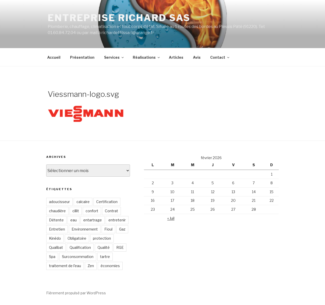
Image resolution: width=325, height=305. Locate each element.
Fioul (108, 229)
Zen (91, 266)
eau (73, 220)
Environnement (85, 229)
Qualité (104, 247)
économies (110, 266)
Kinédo (55, 238)
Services (114, 57)
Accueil (53, 57)
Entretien (57, 229)
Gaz (122, 229)
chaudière (57, 211)
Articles (176, 57)
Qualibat (56, 247)
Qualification (80, 247)
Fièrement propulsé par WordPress (76, 293)
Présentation (82, 57)
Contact (220, 57)
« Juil (170, 218)
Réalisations (146, 57)
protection (102, 238)
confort (92, 211)
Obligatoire (77, 238)
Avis (197, 57)
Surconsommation (77, 256)
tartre (105, 256)
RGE (120, 247)
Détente (56, 220)
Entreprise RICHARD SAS (119, 17)
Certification (107, 202)
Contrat (111, 211)
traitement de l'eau (65, 266)
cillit (75, 211)
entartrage (92, 220)
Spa (52, 256)
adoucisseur (59, 202)
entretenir (117, 220)
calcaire (83, 202)
